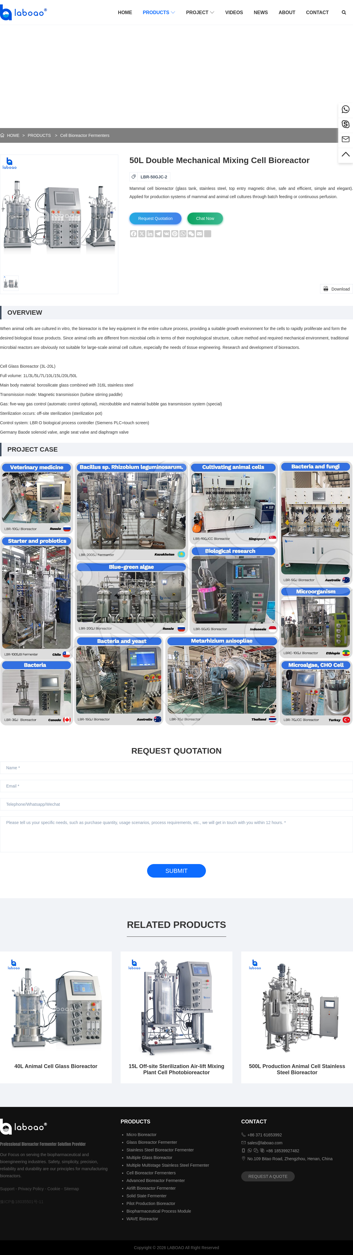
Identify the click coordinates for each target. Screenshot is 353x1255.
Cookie (53, 1188)
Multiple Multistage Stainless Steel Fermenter (167, 1165)
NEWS (261, 12)
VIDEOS (234, 12)
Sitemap (71, 1188)
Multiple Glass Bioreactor (149, 1157)
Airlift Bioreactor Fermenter (151, 1188)
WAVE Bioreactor (142, 1218)
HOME (125, 12)
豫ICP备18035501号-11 (22, 1201)
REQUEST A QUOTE (268, 1176)
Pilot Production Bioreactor (150, 1203)
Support (7, 1188)
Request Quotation (155, 218)
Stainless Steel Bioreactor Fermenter (160, 1150)
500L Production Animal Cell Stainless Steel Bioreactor (297, 1069)
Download (336, 288)
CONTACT (317, 12)
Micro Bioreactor (141, 1134)
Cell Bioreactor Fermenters (84, 135)
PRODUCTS (159, 12)
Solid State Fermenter (146, 1195)
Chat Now (205, 218)
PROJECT (200, 12)
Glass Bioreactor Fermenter (151, 1142)
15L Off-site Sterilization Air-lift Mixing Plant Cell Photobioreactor (176, 1069)
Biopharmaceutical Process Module (158, 1211)
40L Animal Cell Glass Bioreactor (55, 1066)
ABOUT (287, 12)
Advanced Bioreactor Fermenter (155, 1180)
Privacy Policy (31, 1188)
